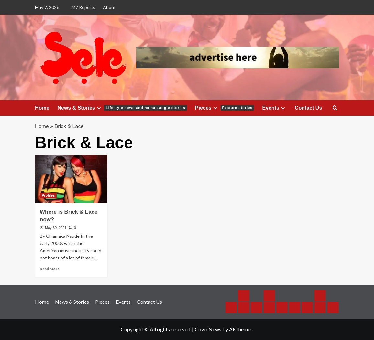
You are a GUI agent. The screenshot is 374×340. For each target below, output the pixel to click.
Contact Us (308, 108)
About (109, 7)
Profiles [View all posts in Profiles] (48, 195)
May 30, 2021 (56, 228)
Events (274, 108)
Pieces (224, 108)
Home (42, 108)
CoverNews (208, 329)
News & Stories (122, 108)
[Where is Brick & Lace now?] (71, 179)
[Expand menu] (99, 108)
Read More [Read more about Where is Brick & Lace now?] (50, 268)
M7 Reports (83, 7)
